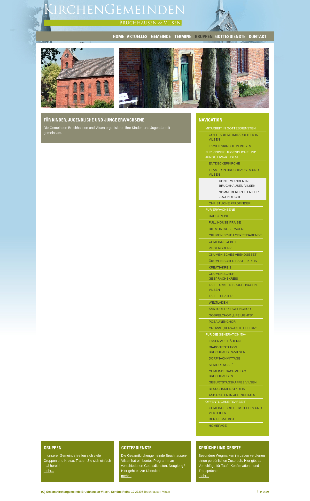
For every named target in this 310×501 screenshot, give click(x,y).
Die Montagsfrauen (226, 229)
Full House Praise (225, 222)
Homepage (218, 425)
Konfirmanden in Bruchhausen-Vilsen (237, 183)
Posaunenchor (222, 321)
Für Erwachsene (220, 209)
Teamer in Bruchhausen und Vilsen (234, 172)
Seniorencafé (221, 365)
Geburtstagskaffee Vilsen (232, 382)
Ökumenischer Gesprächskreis (223, 276)
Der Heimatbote (223, 419)
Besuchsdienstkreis (227, 389)
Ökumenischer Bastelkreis (233, 261)
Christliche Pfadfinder (230, 203)
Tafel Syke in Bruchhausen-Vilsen (233, 287)
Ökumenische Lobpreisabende (235, 235)
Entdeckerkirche (224, 163)
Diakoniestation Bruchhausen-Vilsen (227, 349)
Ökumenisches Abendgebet (232, 254)
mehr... (49, 471)
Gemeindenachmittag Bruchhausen (227, 373)
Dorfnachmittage (224, 358)
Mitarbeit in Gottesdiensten (230, 128)
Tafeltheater (220, 296)
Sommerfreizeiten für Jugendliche (239, 194)
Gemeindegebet (222, 242)
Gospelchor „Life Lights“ (231, 315)
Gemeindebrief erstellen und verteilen (235, 410)
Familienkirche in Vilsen (230, 146)
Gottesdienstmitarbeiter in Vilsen (233, 137)
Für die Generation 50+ (225, 334)
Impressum (264, 491)
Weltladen (218, 302)
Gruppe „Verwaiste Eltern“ (232, 328)
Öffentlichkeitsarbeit (225, 402)
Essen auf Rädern (224, 341)
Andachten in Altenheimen (232, 395)
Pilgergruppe (221, 248)
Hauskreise (219, 216)
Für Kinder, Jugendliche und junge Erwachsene (230, 154)
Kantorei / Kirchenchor (230, 309)
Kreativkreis (220, 267)
